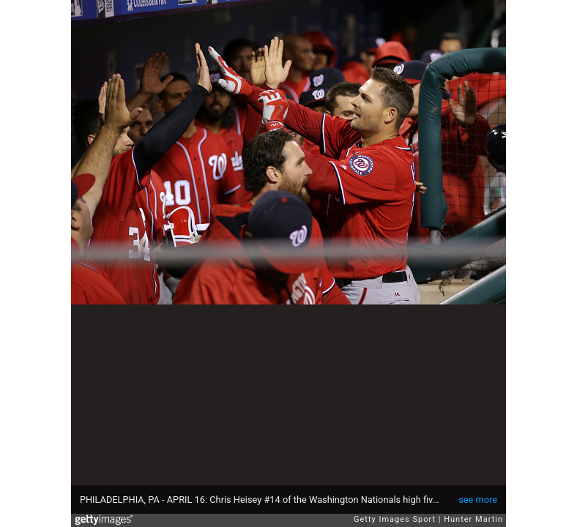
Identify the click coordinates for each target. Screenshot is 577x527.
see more (477, 499)
